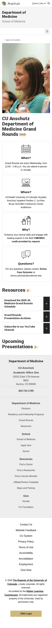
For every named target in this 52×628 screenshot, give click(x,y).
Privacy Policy (26, 541)
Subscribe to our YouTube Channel (27, 328)
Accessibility (26, 553)
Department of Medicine (14, 14)
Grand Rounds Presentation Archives (27, 316)
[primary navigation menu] (47, 31)
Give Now (26, 570)
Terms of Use (26, 547)
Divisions (25, 408)
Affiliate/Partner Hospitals (26, 482)
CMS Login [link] (26, 613)
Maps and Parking (26, 488)
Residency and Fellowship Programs (26, 414)
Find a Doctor (26, 464)
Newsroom (26, 426)
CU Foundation (26, 507)
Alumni (26, 451)
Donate (26, 501)
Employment (26, 564)
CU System (26, 535)
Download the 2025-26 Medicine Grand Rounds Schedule (27, 304)
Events (16, 40)
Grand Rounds (26, 420)
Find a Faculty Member (26, 476)
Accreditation (26, 558)
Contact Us (26, 524)
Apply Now (26, 445)
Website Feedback (26, 530)
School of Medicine (13, 21)
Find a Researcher (26, 470)
